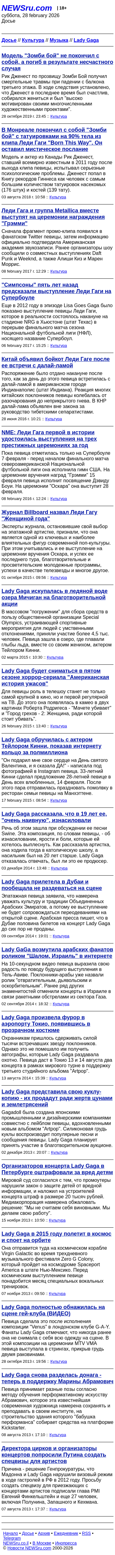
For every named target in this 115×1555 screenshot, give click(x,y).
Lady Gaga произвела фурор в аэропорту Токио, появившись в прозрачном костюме (46, 1023)
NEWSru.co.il (16, 1543)
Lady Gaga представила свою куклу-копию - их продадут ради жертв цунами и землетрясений (57, 1098)
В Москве (42, 1543)
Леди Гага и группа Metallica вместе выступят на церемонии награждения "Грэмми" (53, 217)
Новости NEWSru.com (29, 1548)
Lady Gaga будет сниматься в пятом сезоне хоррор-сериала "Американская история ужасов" (55, 677)
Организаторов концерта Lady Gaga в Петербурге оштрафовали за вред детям (57, 1169)
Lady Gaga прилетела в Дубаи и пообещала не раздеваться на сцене (52, 885)
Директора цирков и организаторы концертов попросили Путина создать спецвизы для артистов (54, 1454)
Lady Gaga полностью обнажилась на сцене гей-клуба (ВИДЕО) (53, 1310)
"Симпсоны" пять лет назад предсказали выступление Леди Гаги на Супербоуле (56, 291)
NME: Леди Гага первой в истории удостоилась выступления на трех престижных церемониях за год (49, 438)
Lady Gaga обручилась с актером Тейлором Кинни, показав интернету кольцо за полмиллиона (52, 746)
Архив (44, 1533)
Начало (10, 1533)
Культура (58, 116)
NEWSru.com (27, 8)
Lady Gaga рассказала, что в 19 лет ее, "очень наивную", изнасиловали (54, 817)
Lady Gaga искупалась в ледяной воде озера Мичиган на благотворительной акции (55, 597)
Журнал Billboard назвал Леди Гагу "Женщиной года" (49, 515)
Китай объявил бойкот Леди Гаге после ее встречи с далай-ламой (56, 362)
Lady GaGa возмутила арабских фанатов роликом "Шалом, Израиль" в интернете (57, 953)
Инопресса (66, 1543)
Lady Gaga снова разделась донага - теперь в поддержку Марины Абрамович (57, 1378)
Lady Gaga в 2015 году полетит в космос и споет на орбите (56, 1237)
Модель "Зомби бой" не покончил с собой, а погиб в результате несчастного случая (57, 62)
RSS (86, 1533)
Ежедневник (66, 1533)
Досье (28, 1533)
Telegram (12, 1538)
